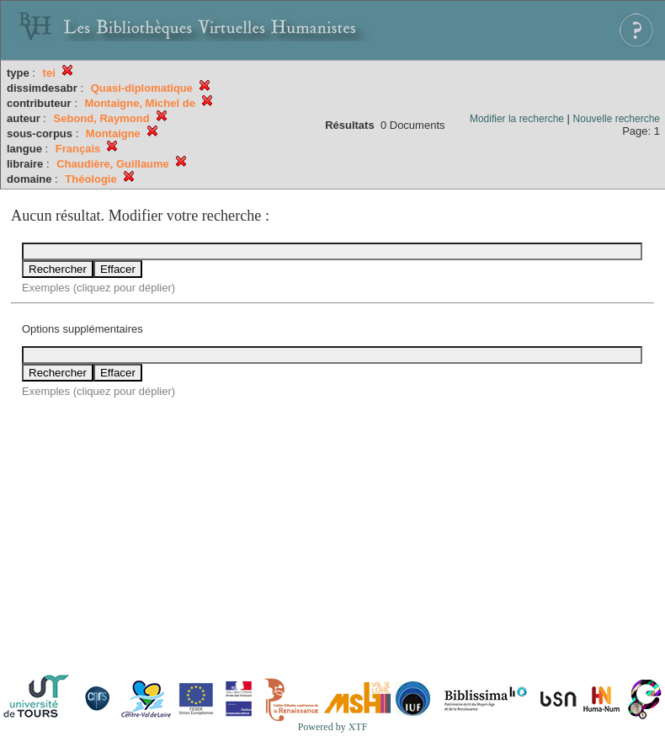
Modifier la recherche (517, 119)
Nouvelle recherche (616, 119)
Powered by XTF (333, 727)
